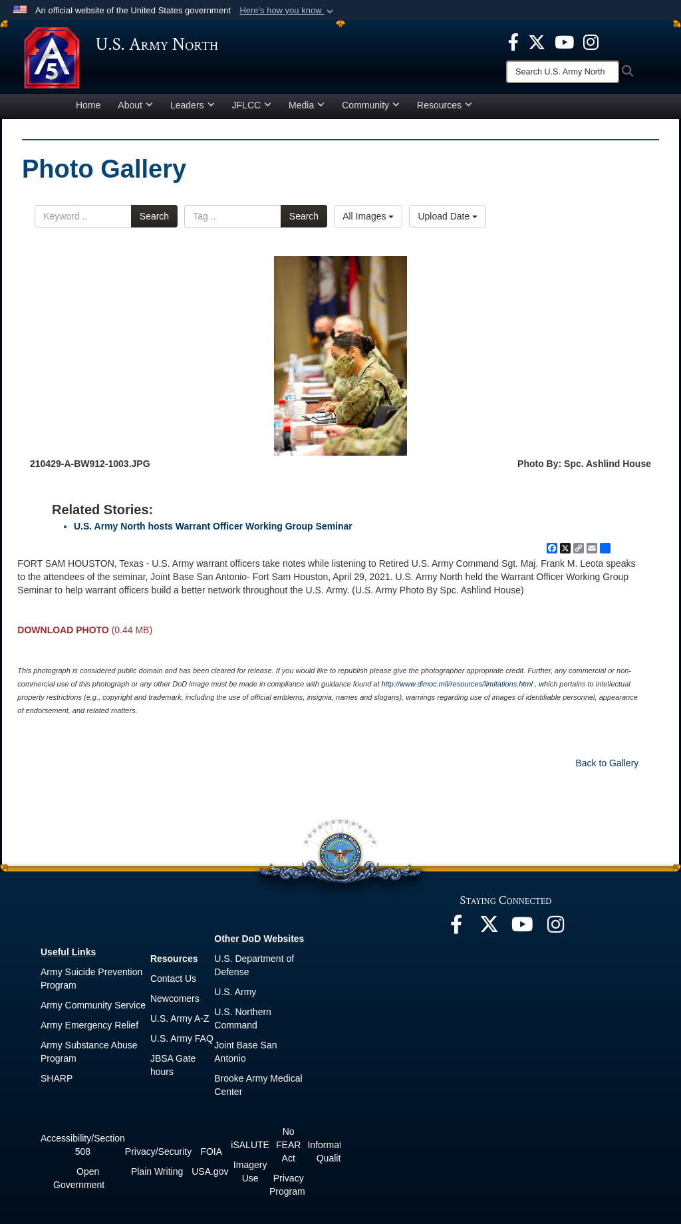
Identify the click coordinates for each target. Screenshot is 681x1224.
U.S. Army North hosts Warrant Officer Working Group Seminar (213, 530)
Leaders (192, 109)
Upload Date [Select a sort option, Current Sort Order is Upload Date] (447, 220)
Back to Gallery (606, 767)
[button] (287, 10)
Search (154, 220)
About (135, 109)
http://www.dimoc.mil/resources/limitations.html (457, 688)
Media (307, 109)
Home (88, 109)
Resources (444, 109)
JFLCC (252, 109)
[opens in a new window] (513, 41)
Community (371, 109)
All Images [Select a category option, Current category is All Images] (368, 220)
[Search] (562, 72)
